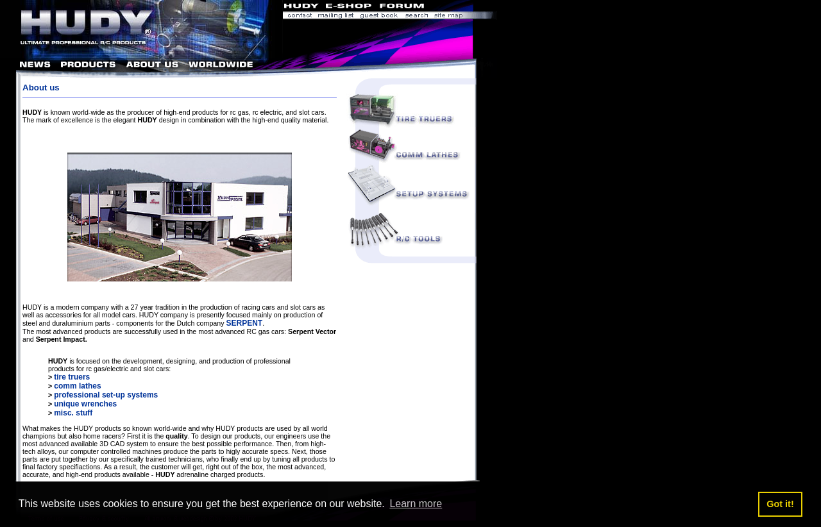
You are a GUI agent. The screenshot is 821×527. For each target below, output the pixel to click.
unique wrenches (85, 403)
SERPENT (244, 323)
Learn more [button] (415, 503)
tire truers (72, 376)
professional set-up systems (106, 394)
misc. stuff (73, 412)
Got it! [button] (779, 504)
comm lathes (77, 385)
